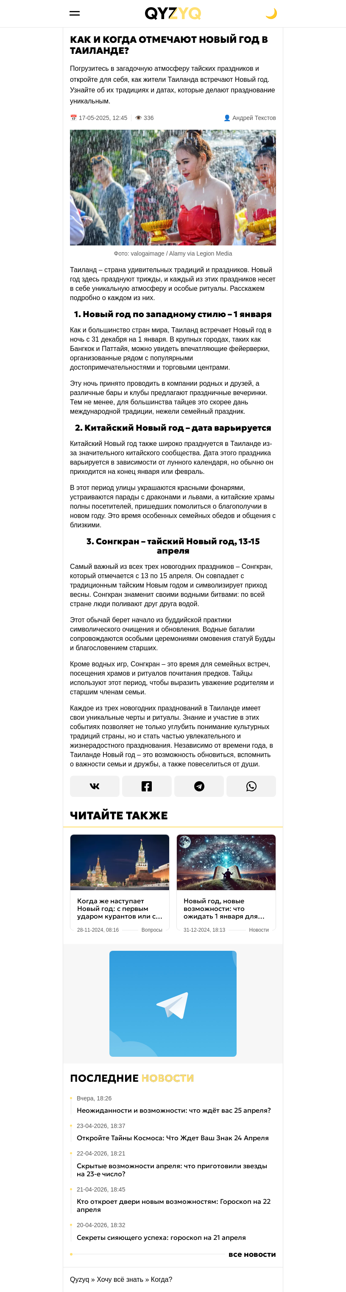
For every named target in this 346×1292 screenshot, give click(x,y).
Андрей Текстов (254, 117)
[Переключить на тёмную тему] (271, 13)
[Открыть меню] (74, 13)
